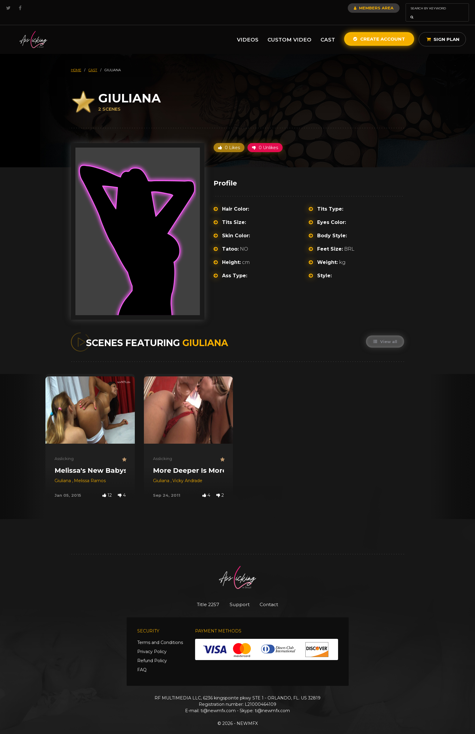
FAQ (142, 662)
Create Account (379, 30)
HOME (76, 61)
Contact (273, 596)
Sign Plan (443, 31)
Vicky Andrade (187, 472)
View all (385, 333)
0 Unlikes (265, 139)
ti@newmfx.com (218, 703)
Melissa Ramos (90, 472)
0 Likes (229, 139)
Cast (328, 31)
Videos (247, 31)
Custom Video (289, 31)
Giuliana (63, 472)
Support (240, 596)
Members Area (357, 7)
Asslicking (64, 450)
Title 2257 (204, 596)
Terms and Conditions (160, 634)
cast (92, 61)
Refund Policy (152, 653)
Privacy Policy (152, 643)
